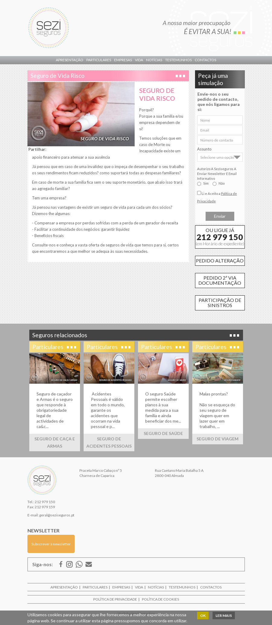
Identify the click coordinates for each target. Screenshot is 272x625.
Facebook (61, 564)
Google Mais (69, 564)
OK (203, 615)
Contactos (205, 60)
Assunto (204, 149)
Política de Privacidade (115, 599)
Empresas (123, 60)
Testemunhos (178, 60)
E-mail (88, 564)
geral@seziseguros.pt (56, 515)
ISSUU (79, 564)
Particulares (98, 60)
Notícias (154, 60)
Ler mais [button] (224, 615)
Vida (139, 60)
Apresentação (69, 60)
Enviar (220, 216)
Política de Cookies (160, 599)
